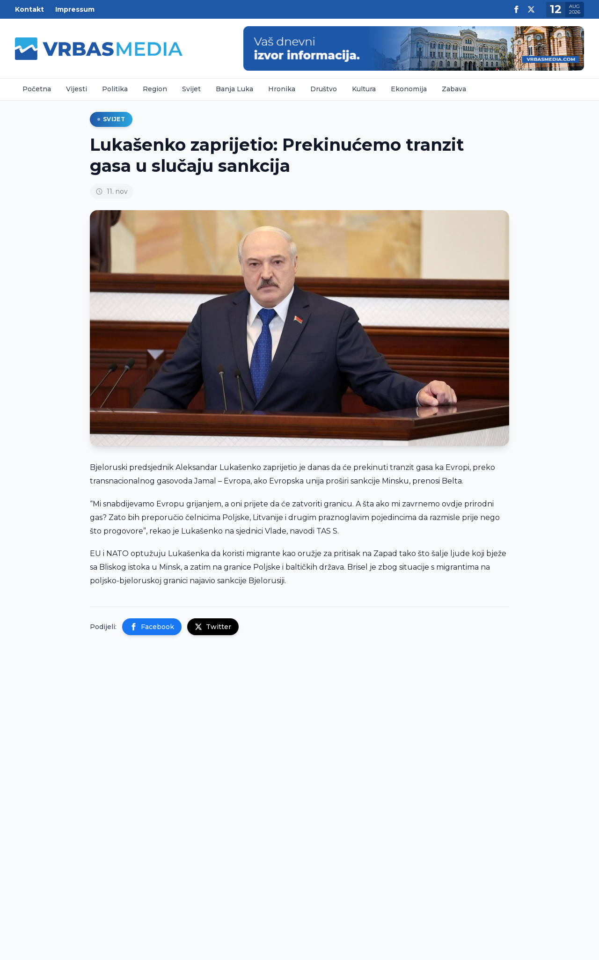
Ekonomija (409, 89)
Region (155, 89)
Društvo (323, 89)
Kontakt (29, 9)
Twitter (213, 627)
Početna (36, 89)
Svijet (191, 89)
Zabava (454, 89)
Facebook (152, 627)
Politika (115, 89)
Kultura (364, 89)
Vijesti (76, 89)
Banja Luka (234, 89)
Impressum (75, 9)
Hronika (281, 89)
